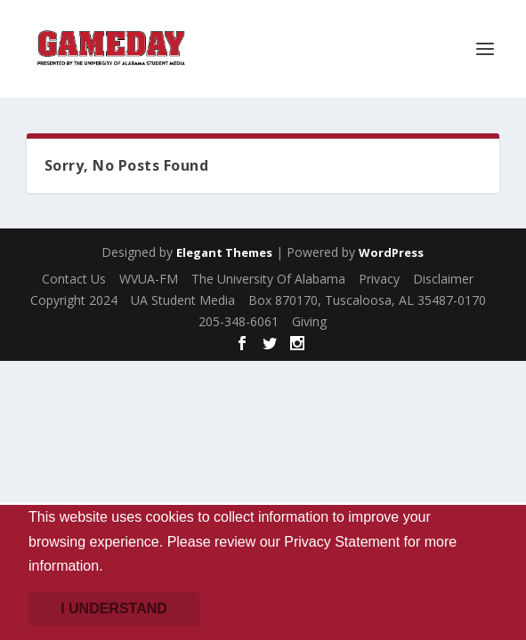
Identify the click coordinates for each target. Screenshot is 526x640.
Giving (309, 321)
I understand (114, 608)
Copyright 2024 (73, 300)
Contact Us (74, 278)
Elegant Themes (224, 252)
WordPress (391, 252)
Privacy (379, 278)
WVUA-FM (148, 278)
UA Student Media (183, 300)
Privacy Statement (342, 541)
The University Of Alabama (268, 278)
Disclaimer (443, 278)
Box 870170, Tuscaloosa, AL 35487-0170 (367, 300)
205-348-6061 (238, 321)
